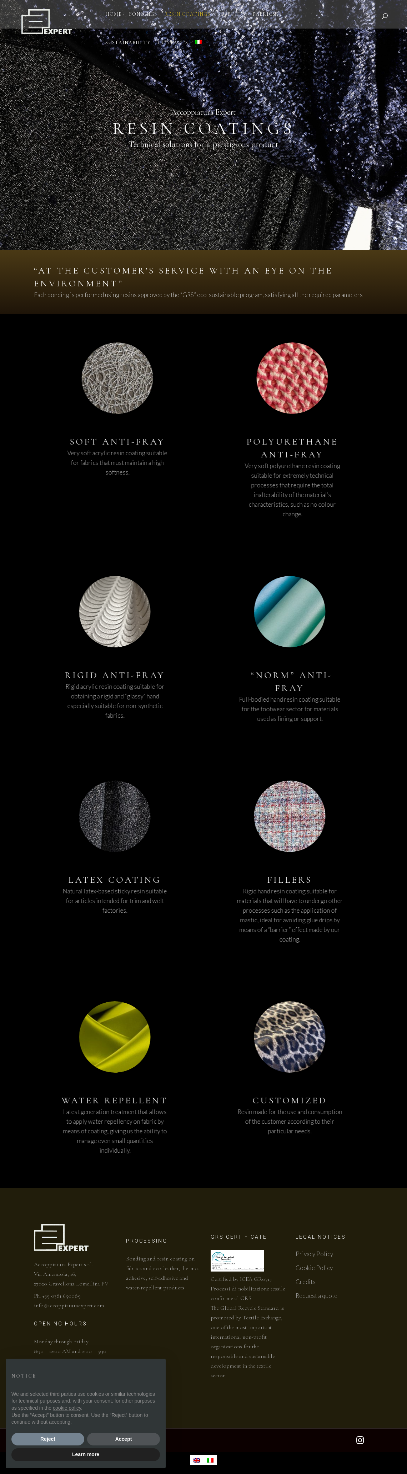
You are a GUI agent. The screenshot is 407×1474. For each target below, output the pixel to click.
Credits (306, 1281)
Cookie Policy (314, 1268)
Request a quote (316, 1295)
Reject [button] (47, 1439)
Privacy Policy (314, 1254)
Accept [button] (123, 1439)
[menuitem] (197, 1460)
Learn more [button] (85, 1454)
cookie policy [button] (67, 1408)
